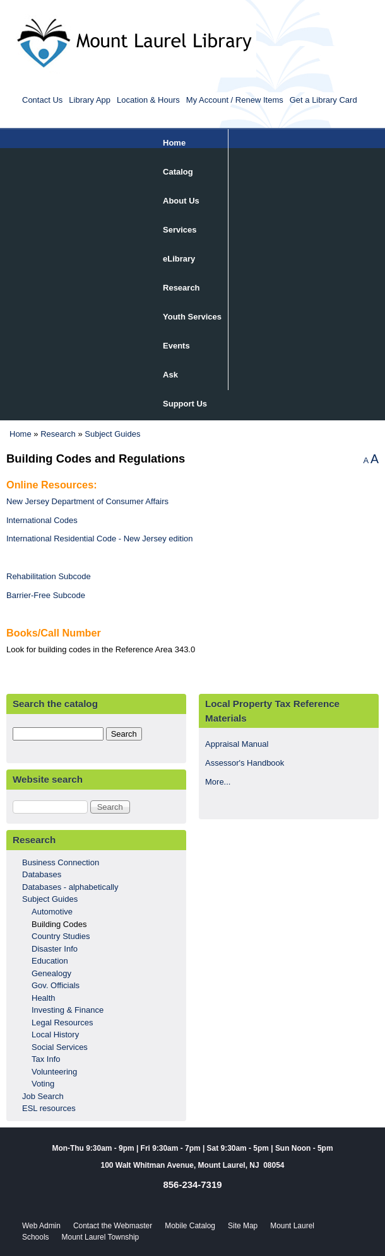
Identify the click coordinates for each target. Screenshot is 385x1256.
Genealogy (51, 973)
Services (180, 229)
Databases (41, 874)
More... (217, 781)
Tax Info (46, 1059)
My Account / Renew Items (234, 100)
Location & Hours (148, 100)
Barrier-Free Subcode (45, 595)
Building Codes (59, 924)
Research (181, 287)
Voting (43, 1083)
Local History (55, 1034)
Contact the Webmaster (112, 1225)
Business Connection (60, 862)
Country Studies (61, 936)
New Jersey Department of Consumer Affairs (87, 501)
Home (174, 142)
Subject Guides (112, 434)
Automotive (52, 911)
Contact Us (42, 100)
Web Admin (41, 1225)
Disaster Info (55, 949)
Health (44, 998)
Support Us (185, 403)
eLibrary (179, 258)
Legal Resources (62, 1022)
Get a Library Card (323, 100)
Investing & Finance (68, 1010)
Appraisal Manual (236, 744)
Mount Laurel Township (100, 1237)
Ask (170, 374)
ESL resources (49, 1108)
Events (176, 345)
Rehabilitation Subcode (48, 576)
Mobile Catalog (190, 1225)
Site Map (243, 1225)
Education (50, 960)
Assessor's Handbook (244, 763)
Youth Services (192, 316)
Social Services (60, 1047)
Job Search (43, 1096)
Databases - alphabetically (70, 887)
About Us (181, 200)
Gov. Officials (56, 985)
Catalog (178, 171)
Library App (89, 100)
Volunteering (54, 1071)
